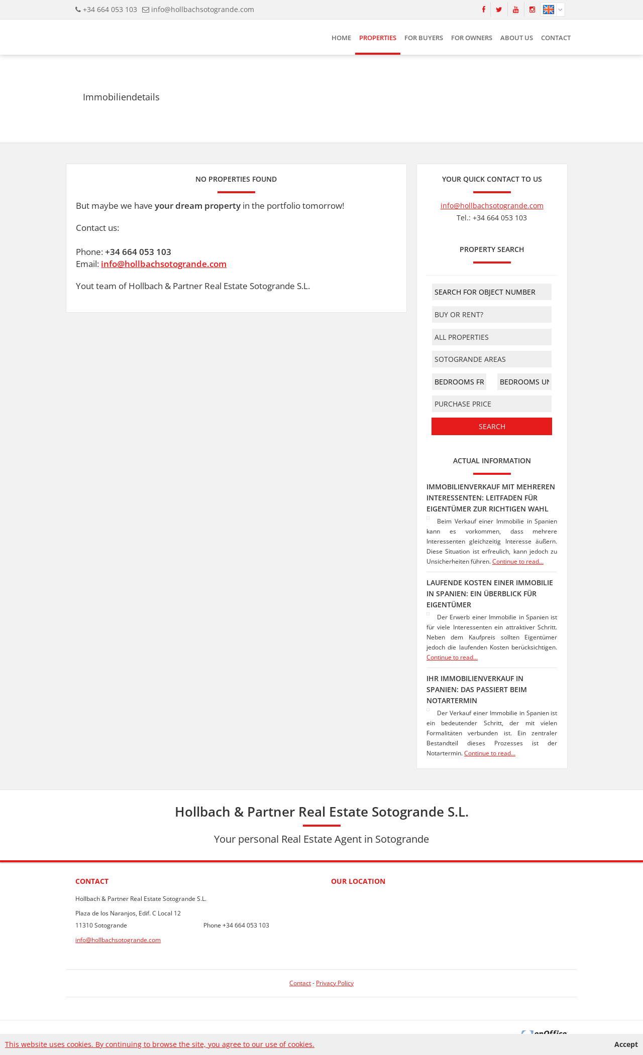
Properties (377, 37)
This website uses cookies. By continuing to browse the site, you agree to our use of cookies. (159, 1044)
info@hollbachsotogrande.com (202, 9)
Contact (556, 37)
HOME (341, 37)
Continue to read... (518, 561)
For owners (471, 37)
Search (492, 426)
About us (516, 37)
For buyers (423, 37)
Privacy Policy (335, 983)
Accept (626, 1044)
